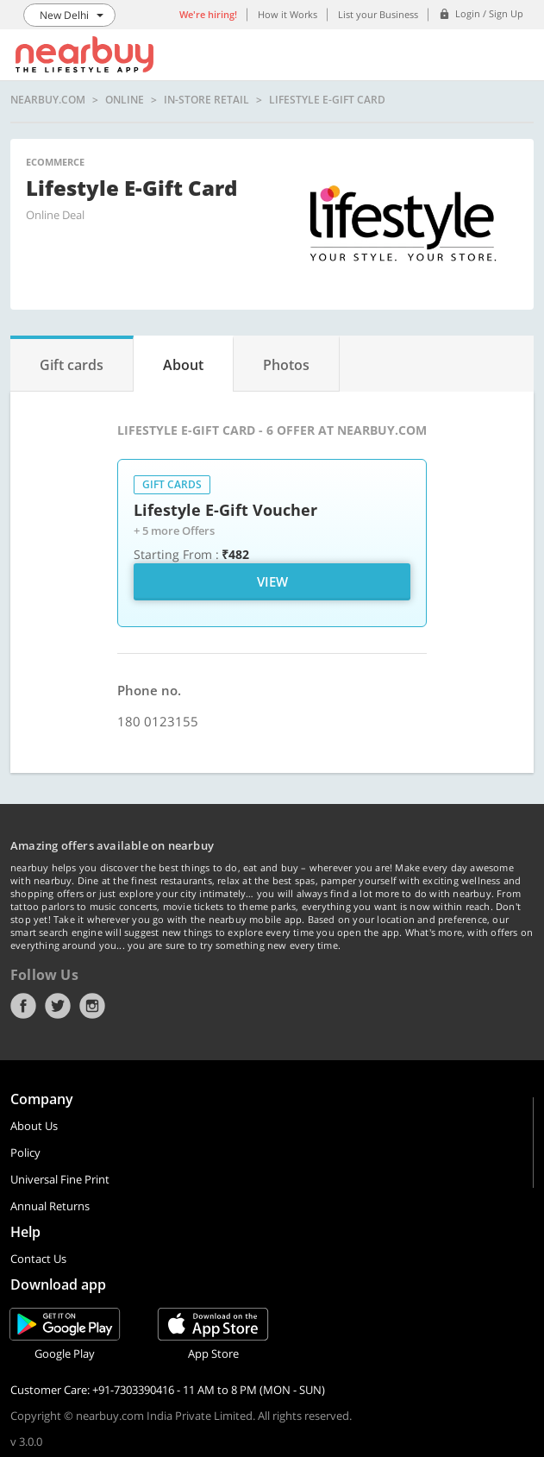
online (124, 100)
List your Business (378, 14)
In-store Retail (206, 100)
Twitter (58, 1006)
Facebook (23, 1006)
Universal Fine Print (59, 1179)
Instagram (92, 1006)
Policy (25, 1152)
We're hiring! (208, 14)
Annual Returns (50, 1206)
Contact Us (38, 1258)
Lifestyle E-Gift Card (327, 100)
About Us (34, 1126)
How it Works (287, 14)
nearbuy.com (47, 100)
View (272, 581)
